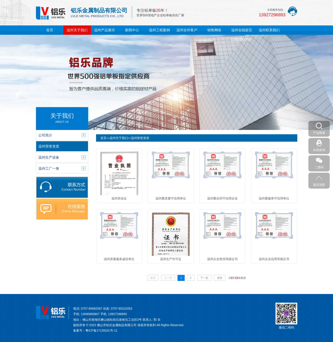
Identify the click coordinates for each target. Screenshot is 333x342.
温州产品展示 (104, 30)
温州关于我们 (77, 30)
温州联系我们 (269, 30)
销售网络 (214, 30)
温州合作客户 (186, 30)
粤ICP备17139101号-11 (101, 330)
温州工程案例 (159, 30)
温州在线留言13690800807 (241, 34)
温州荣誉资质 (140, 138)
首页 (49, 30)
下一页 (204, 277)
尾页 (219, 277)
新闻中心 (132, 30)
